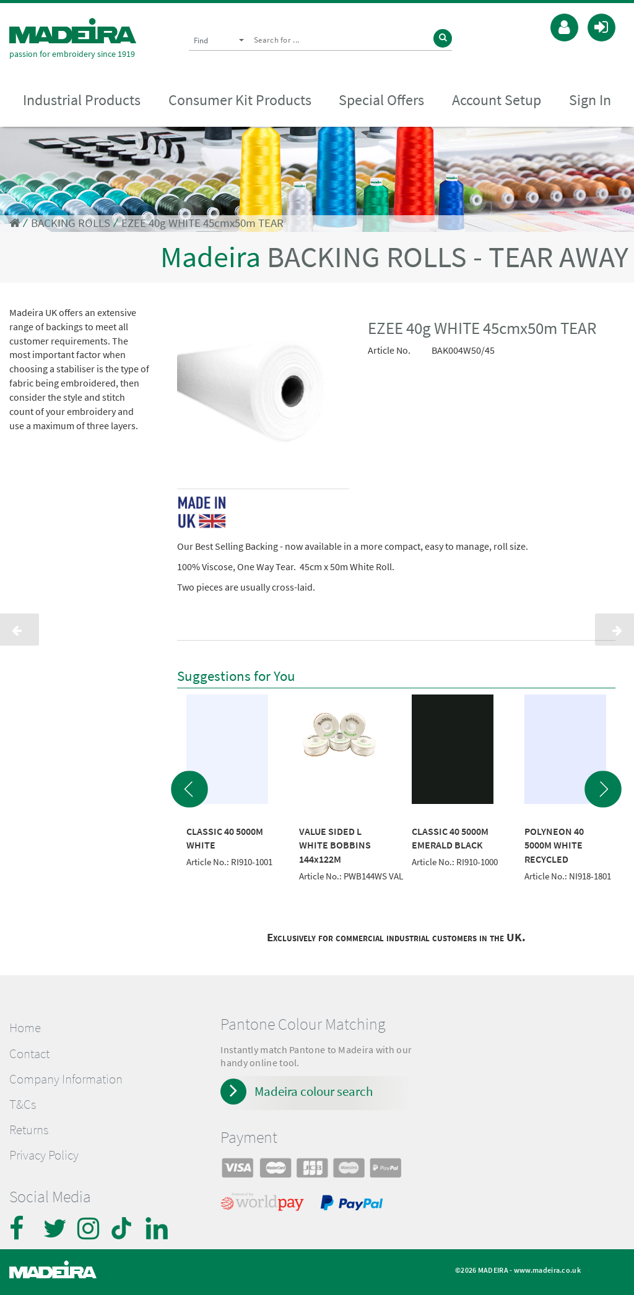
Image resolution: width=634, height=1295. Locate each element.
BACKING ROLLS (70, 223)
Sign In (590, 99)
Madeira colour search (313, 1091)
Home (25, 1028)
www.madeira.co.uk (547, 1270)
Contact (29, 1054)
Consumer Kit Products (239, 99)
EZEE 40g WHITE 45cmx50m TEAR (202, 223)
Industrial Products (82, 99)
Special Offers (381, 99)
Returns (28, 1130)
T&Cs (22, 1104)
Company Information (66, 1079)
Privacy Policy (44, 1155)
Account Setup (496, 99)
